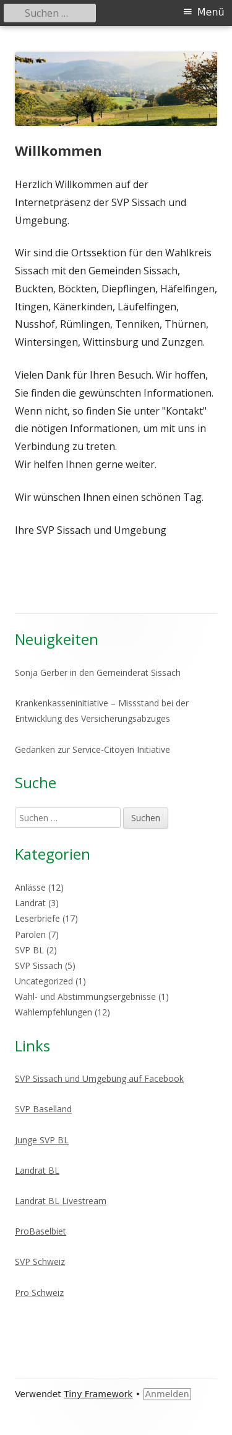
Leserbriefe (37, 918)
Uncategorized (44, 981)
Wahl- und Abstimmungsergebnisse (85, 996)
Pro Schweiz (39, 1292)
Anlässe (30, 887)
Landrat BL (37, 1170)
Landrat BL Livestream (60, 1201)
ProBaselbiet (40, 1231)
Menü (211, 12)
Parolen (30, 934)
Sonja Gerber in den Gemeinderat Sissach (98, 672)
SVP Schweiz (40, 1261)
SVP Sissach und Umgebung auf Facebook (99, 1078)
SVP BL (29, 950)
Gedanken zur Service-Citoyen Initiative (92, 749)
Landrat (30, 903)
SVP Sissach (38, 965)
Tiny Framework (98, 1394)
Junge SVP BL (42, 1140)
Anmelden (167, 1394)
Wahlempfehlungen (53, 1012)
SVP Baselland (43, 1109)
